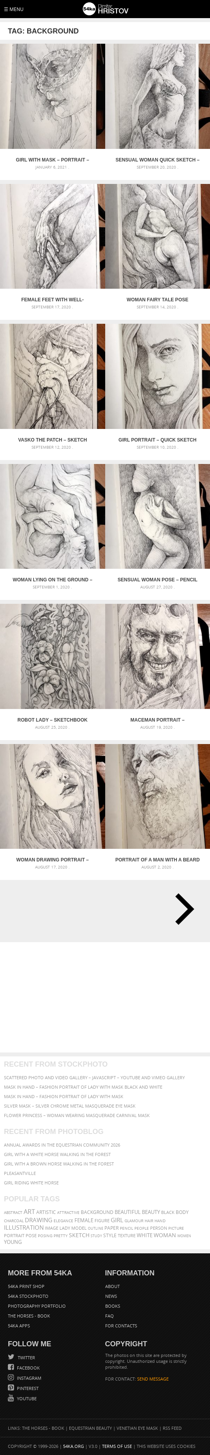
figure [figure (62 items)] (102, 1220)
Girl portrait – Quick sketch (158, 440)
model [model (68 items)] (79, 1228)
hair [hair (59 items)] (149, 1220)
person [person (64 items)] (158, 1228)
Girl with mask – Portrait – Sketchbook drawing (52, 160)
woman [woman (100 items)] (165, 1235)
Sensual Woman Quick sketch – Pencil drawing (157, 160)
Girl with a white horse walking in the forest (57, 1154)
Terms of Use (117, 1446)
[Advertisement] (105, 997)
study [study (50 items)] (96, 1235)
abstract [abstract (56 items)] (13, 1212)
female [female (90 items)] (83, 1220)
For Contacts (121, 1326)
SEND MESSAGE (153, 1379)
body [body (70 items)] (182, 1212)
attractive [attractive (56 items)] (68, 1212)
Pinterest (27, 1388)
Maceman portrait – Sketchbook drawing (157, 720)
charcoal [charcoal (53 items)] (14, 1220)
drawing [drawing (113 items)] (38, 1220)
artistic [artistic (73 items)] (46, 1212)
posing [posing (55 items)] (45, 1235)
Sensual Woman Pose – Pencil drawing (157, 580)
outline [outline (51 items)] (95, 1228)
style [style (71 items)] (110, 1235)
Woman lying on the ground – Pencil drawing (52, 580)
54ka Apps (19, 1326)
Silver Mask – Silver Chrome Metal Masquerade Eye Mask (70, 1106)
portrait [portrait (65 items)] (14, 1235)
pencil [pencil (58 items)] (126, 1228)
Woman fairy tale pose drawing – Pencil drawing (157, 300)
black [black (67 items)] (168, 1212)
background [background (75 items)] (97, 1212)
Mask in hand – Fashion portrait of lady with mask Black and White (83, 1087)
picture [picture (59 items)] (176, 1228)
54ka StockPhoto (28, 1296)
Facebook (28, 1368)
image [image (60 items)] (51, 1228)
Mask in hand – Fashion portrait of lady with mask (63, 1096)
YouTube (26, 1398)
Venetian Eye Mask (137, 1428)
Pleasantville (20, 1173)
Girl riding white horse (31, 1183)
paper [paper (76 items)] (111, 1228)
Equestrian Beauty (90, 1428)
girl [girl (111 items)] (117, 1220)
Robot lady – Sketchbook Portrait (52, 720)
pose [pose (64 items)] (31, 1235)
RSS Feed (172, 1428)
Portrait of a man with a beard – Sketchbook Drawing (157, 860)
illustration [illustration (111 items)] (24, 1227)
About (112, 1286)
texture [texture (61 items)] (127, 1235)
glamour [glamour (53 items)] (134, 1220)
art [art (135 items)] (29, 1211)
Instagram (28, 1378)
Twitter (26, 1357)
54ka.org (73, 1446)
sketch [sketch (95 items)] (79, 1235)
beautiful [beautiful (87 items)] (128, 1212)
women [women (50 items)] (184, 1235)
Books (112, 1306)
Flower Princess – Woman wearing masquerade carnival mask (77, 1115)
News (111, 1296)
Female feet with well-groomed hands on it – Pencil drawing (52, 300)
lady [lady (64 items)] (64, 1228)
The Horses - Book (29, 1316)
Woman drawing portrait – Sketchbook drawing (52, 860)
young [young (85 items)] (13, 1242)
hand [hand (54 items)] (159, 1220)
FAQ (109, 1316)
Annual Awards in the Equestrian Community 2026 (62, 1145)
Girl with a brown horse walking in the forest (59, 1164)
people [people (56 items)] (141, 1228)
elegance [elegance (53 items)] (63, 1220)
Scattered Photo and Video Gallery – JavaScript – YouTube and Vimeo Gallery (94, 1077)
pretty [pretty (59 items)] (61, 1235)
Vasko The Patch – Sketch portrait (52, 440)
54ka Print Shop (26, 1286)
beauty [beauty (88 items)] (151, 1212)
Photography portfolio (37, 1306)
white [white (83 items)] (144, 1235)
